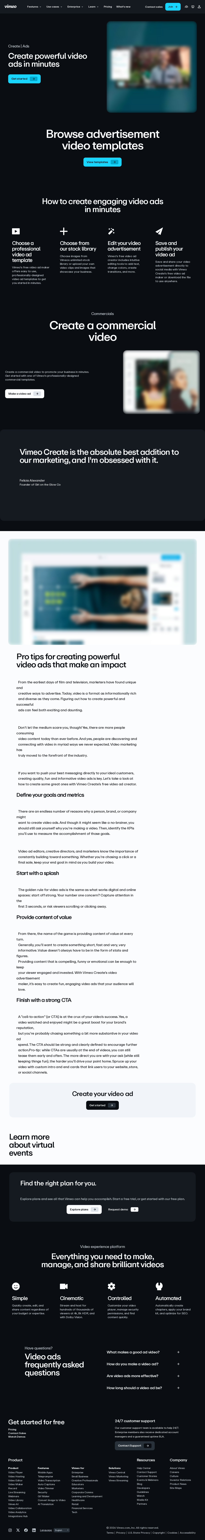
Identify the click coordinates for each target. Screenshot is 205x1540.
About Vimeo (177, 1468)
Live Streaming (16, 1492)
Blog (139, 1484)
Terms (110, 1533)
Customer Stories (147, 1476)
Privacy (120, 1533)
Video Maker (15, 1484)
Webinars (13, 1496)
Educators (78, 1484)
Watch (141, 1496)
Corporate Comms (82, 1492)
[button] (34, 6)
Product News (178, 1484)
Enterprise (77, 1472)
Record (12, 1488)
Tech (74, 1512)
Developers (143, 1488)
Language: (46, 1530)
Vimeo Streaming (118, 1480)
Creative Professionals (85, 1480)
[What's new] (123, 6)
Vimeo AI (13, 1504)
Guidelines (143, 1492)
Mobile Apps (45, 1472)
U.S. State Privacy (139, 1533)
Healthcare (78, 1500)
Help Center (144, 1468)
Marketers (78, 1488)
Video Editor (15, 1480)
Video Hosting (16, 1476)
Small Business (80, 1476)
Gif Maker (43, 1496)
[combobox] (62, 1530)
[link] (154, 7)
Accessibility (188, 1533)
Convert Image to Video (51, 1500)
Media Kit (142, 1500)
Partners (142, 1504)
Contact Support (147, 1472)
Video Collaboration (20, 1508)
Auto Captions (46, 1484)
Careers (174, 1472)
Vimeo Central (117, 1472)
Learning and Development (87, 1496)
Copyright (158, 1533)
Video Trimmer (46, 1488)
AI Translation (46, 1504)
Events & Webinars (147, 1480)
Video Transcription (49, 1480)
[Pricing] (107, 6)
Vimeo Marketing (118, 1476)
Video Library (15, 1500)
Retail (75, 1504)
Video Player (15, 1472)
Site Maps (176, 1488)
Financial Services (82, 1508)
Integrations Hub (18, 1516)
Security (42, 1492)
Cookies (172, 1533)
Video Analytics (17, 1512)
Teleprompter (45, 1476)
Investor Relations (180, 1480)
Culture (174, 1476)
